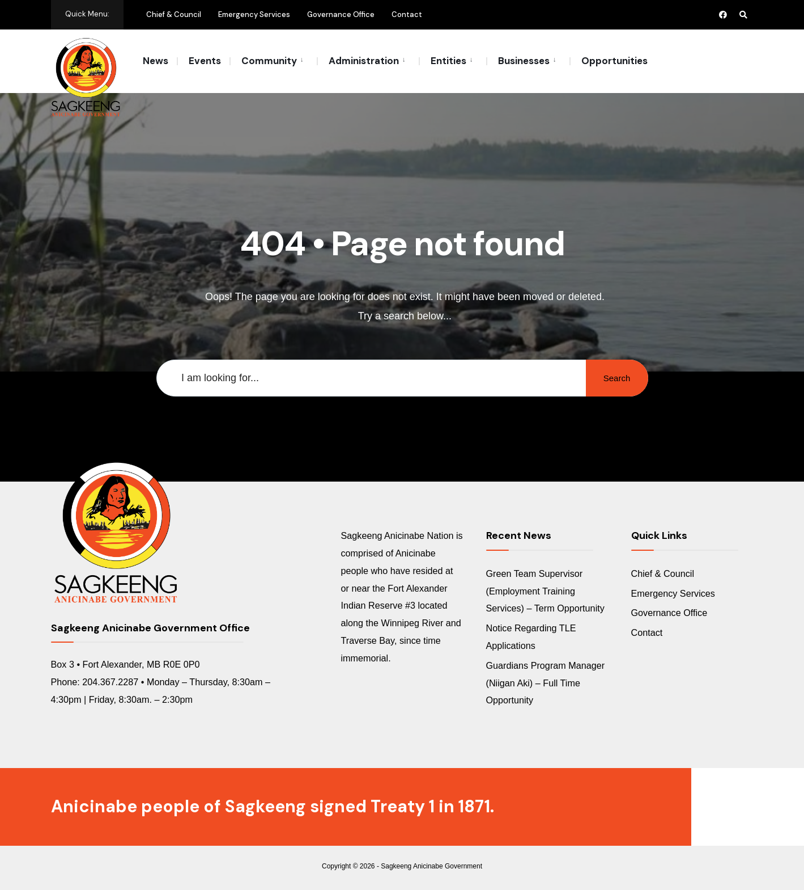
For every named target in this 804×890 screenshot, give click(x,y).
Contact (407, 14)
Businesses (524, 60)
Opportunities (614, 60)
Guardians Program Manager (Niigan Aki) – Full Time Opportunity (545, 683)
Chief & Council (173, 14)
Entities (448, 60)
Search (617, 378)
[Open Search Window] (743, 14)
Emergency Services (254, 14)
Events (205, 60)
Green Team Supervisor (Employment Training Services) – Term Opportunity (545, 591)
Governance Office (341, 14)
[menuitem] (273, 60)
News (155, 60)
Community (269, 60)
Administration (364, 60)
